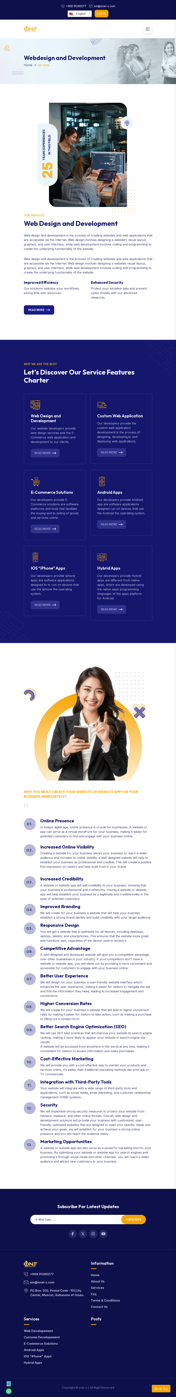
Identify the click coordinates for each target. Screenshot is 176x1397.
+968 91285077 (76, 6)
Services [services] (97, 1288)
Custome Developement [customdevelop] (42, 1337)
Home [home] (95, 1275)
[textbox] (79, 13)
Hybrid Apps (108, 568)
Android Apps (109, 492)
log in (101, 13)
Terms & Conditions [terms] (105, 1300)
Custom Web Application (120, 415)
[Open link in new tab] (73, 1234)
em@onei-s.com (104, 6)
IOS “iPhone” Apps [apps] (38, 1356)
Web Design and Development (46, 418)
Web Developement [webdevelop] (38, 1331)
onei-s (83, 1387)
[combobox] (80, 13)
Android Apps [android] (34, 1350)
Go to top (161, 1389)
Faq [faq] (93, 1294)
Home (28, 65)
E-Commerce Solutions (52, 492)
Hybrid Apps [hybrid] (33, 1362)
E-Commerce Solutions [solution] (41, 1343)
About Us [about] (97, 1281)
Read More (36, 309)
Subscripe (133, 1219)
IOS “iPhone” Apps (48, 568)
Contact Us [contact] (99, 1307)
